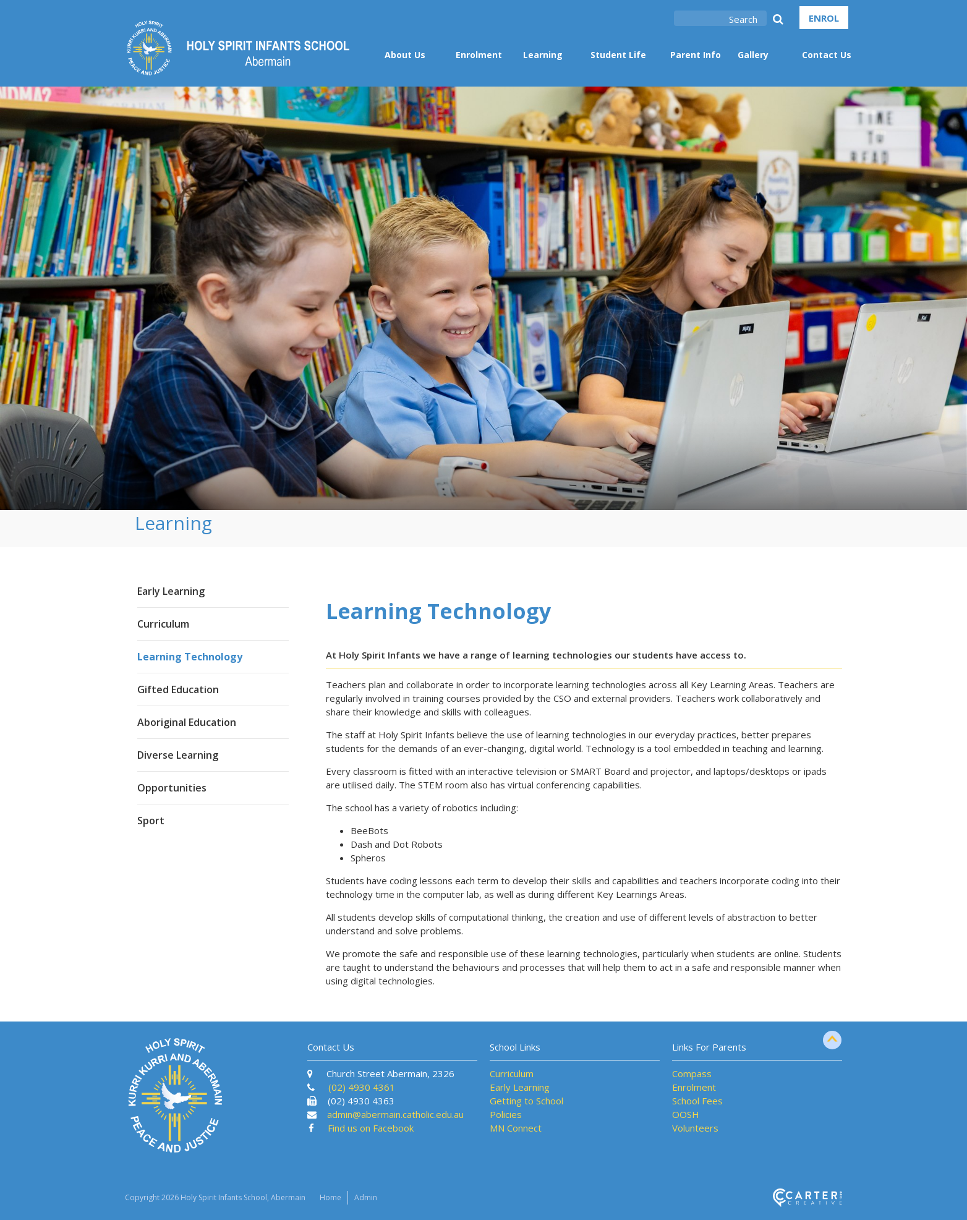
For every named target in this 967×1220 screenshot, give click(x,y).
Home (330, 1197)
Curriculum (163, 624)
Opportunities (172, 788)
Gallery (753, 55)
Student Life (618, 55)
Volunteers (695, 1128)
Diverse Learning (177, 755)
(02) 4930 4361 (361, 1087)
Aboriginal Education (186, 722)
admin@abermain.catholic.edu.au (395, 1114)
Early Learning (171, 591)
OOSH (685, 1114)
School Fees (697, 1100)
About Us (405, 55)
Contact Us (826, 55)
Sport (150, 820)
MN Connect (516, 1128)
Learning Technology (189, 656)
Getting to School (526, 1100)
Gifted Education (178, 689)
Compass (692, 1073)
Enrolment (479, 55)
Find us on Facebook (371, 1128)
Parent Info (695, 55)
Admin (365, 1197)
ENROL (824, 18)
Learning (543, 55)
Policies (506, 1114)
